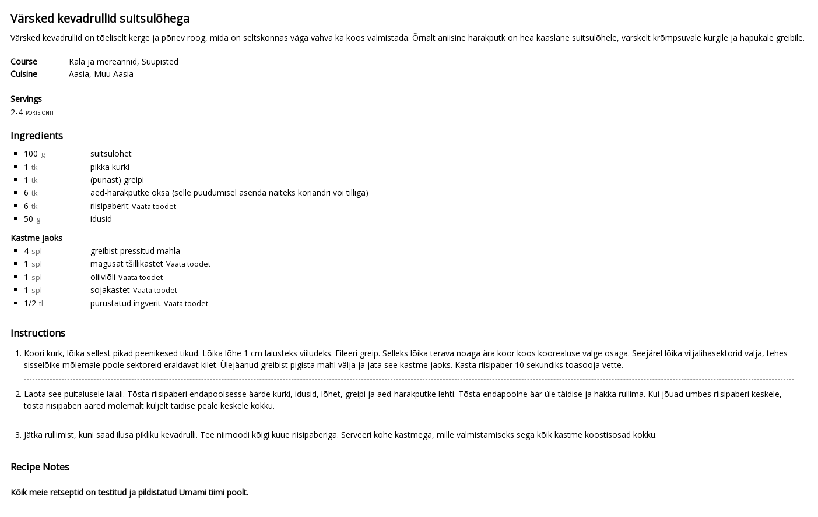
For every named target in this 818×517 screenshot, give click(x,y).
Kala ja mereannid (103, 61)
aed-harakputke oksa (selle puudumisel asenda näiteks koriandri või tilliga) (229, 192)
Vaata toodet (154, 206)
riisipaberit (109, 205)
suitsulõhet (111, 153)
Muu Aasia (114, 73)
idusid (101, 218)
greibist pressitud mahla (135, 250)
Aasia (79, 73)
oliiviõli (102, 276)
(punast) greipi (117, 179)
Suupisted (160, 61)
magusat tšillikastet (126, 263)
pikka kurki (109, 166)
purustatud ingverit (125, 303)
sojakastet (110, 289)
